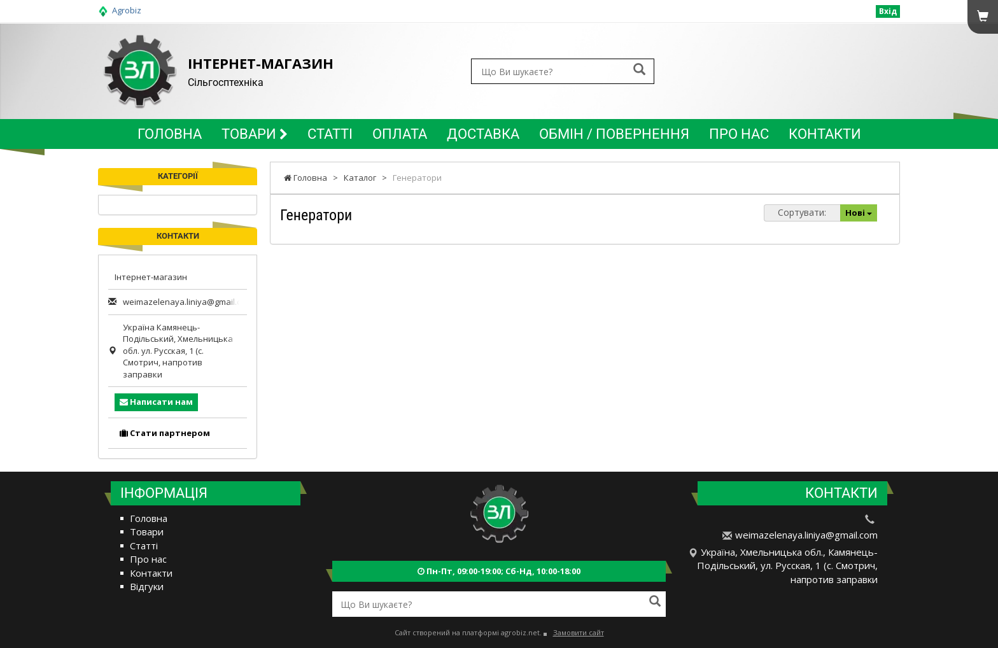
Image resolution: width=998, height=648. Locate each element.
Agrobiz (126, 10)
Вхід (888, 11)
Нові (858, 212)
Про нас (739, 134)
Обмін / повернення (614, 134)
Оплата (399, 134)
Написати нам (156, 401)
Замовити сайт (578, 632)
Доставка (483, 134)
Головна (169, 134)
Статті (330, 134)
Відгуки (147, 586)
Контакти (825, 134)
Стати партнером (165, 433)
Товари (254, 134)
